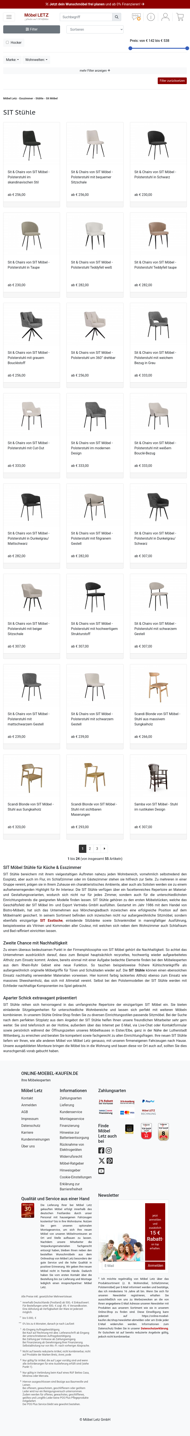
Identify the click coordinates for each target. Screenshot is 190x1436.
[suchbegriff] (86, 17)
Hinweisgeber (70, 1170)
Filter (32, 29)
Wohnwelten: (35, 60)
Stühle (39, 98)
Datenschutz (30, 1126)
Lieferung (67, 1105)
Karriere (27, 1132)
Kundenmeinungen (35, 1139)
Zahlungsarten (71, 1098)
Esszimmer (26, 98)
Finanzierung (69, 1126)
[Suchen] (116, 17)
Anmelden (29, 1105)
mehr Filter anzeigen (95, 70)
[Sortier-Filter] (94, 29)
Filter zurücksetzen (172, 80)
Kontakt (27, 1098)
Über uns (28, 1146)
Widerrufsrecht (71, 1157)
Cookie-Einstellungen (76, 1177)
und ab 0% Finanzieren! (95, 4)
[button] (151, 17)
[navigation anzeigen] (9, 17)
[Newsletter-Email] (123, 1266)
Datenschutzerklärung (154, 1328)
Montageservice (72, 1119)
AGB (24, 1112)
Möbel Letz (10, 98)
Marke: (11, 60)
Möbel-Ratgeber (72, 1163)
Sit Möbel (52, 98)
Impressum (30, 1119)
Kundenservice (71, 1112)
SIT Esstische (51, 920)
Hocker (14, 43)
